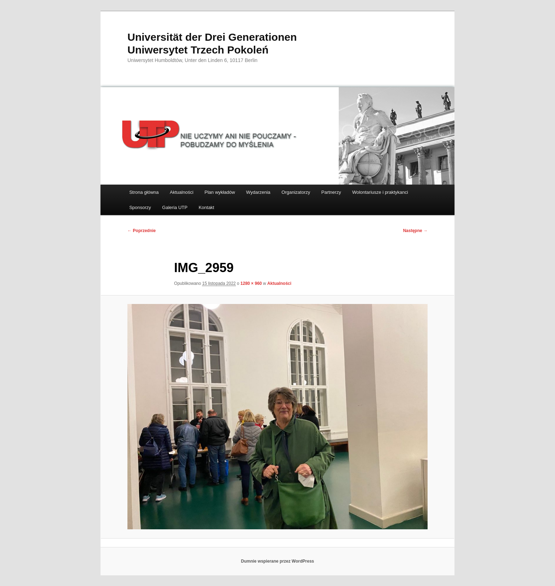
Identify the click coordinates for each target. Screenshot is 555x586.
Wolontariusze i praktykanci (380, 192)
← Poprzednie (141, 230)
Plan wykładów (220, 192)
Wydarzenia (258, 192)
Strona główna (144, 192)
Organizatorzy (295, 192)
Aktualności (181, 192)
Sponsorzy (140, 207)
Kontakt (206, 207)
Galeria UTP (175, 207)
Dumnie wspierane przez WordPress (277, 561)
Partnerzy (331, 192)
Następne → (415, 230)
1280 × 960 (251, 283)
